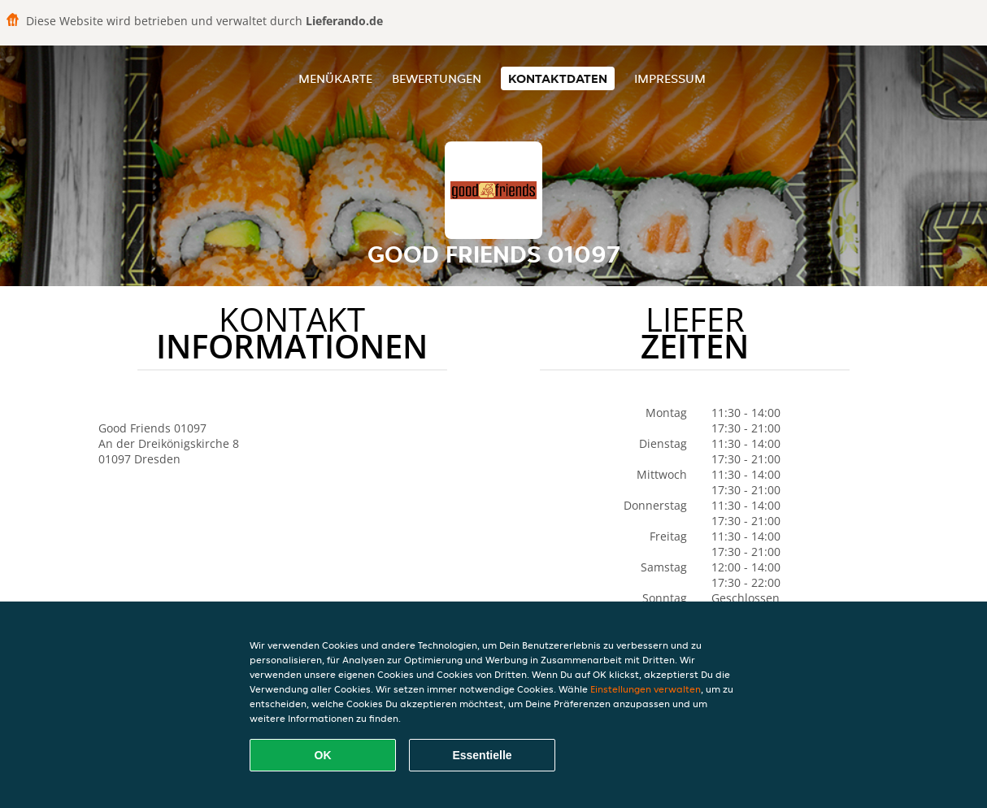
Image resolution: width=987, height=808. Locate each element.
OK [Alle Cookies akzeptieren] (323, 755)
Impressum (670, 78)
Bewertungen (436, 78)
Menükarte (335, 78)
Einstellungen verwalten (645, 689)
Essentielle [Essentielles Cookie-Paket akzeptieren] (481, 755)
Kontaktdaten (557, 78)
